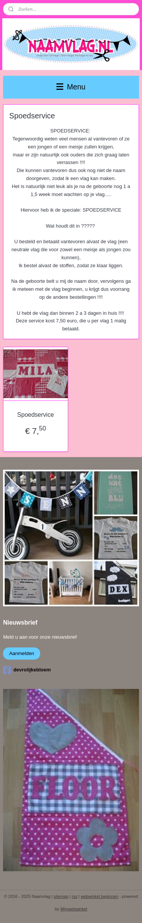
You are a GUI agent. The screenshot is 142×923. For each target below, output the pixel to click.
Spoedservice (35, 414)
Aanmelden (21, 653)
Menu (70, 87)
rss (75, 896)
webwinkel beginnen (99, 896)
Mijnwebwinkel (73, 909)
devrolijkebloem (27, 670)
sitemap (61, 896)
